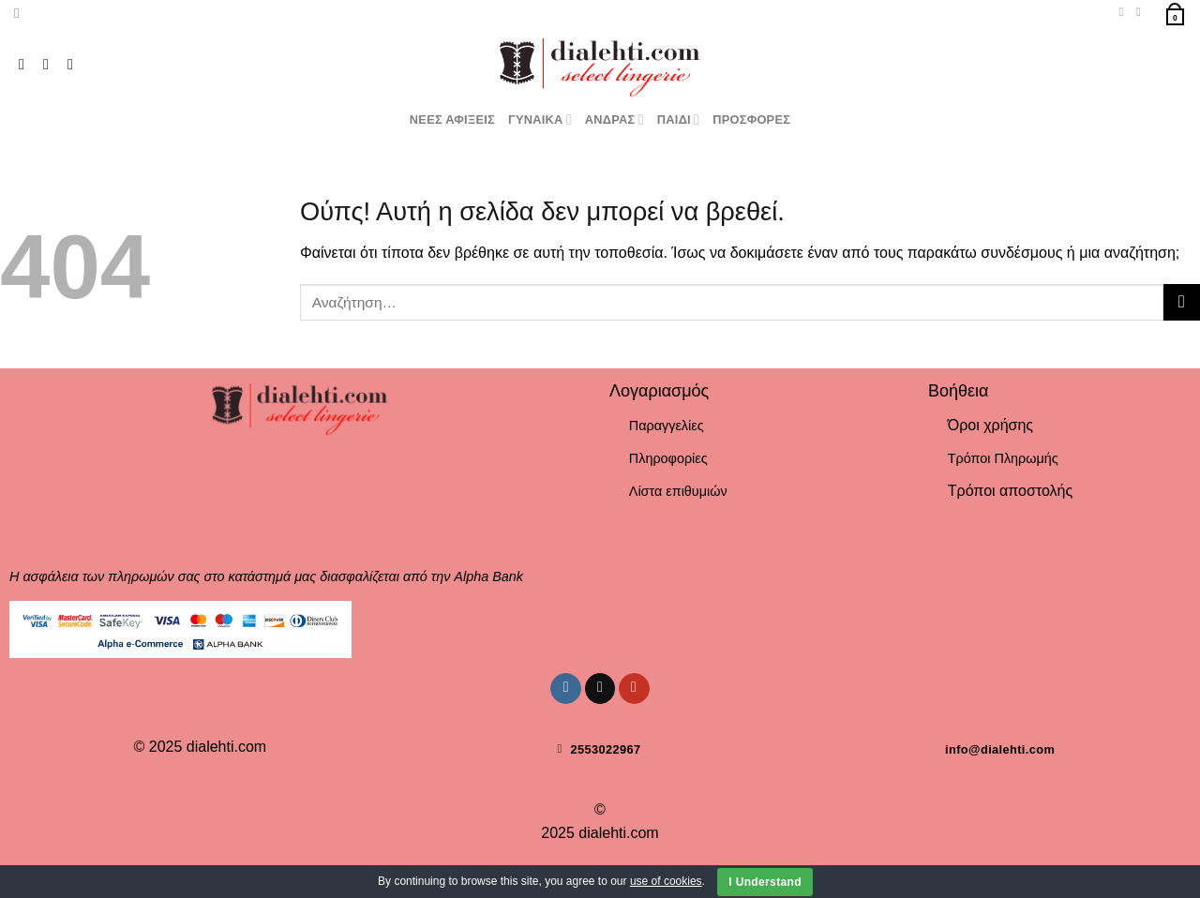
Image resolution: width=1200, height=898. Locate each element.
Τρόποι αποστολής (1010, 491)
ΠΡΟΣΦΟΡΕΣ (751, 119)
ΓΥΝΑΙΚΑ (540, 119)
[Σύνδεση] (1142, 12)
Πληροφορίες (668, 458)
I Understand (765, 882)
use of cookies (666, 881)
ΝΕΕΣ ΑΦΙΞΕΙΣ (452, 119)
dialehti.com (226, 747)
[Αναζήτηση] (21, 13)
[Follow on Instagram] (26, 63)
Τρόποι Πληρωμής (1003, 458)
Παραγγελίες (666, 425)
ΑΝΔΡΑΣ (614, 119)
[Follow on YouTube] (75, 63)
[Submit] (1181, 302)
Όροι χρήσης (990, 425)
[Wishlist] (1120, 12)
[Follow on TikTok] (50, 63)
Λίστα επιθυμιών (678, 491)
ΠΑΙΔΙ (678, 119)
